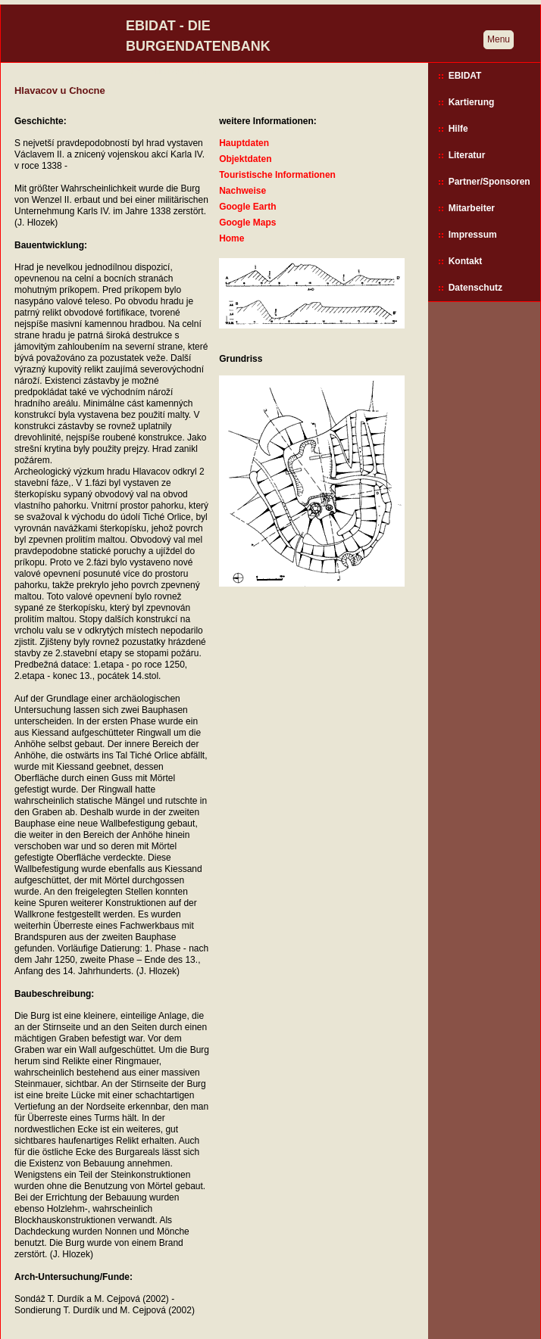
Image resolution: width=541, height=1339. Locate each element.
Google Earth (247, 206)
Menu (498, 39)
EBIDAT (465, 75)
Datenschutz (475, 287)
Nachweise (242, 190)
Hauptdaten (244, 143)
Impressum (473, 234)
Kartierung (472, 102)
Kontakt (466, 261)
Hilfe (458, 128)
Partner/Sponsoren (489, 181)
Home (231, 238)
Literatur (467, 155)
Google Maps (247, 222)
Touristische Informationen (277, 175)
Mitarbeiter (472, 208)
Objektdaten (245, 159)
